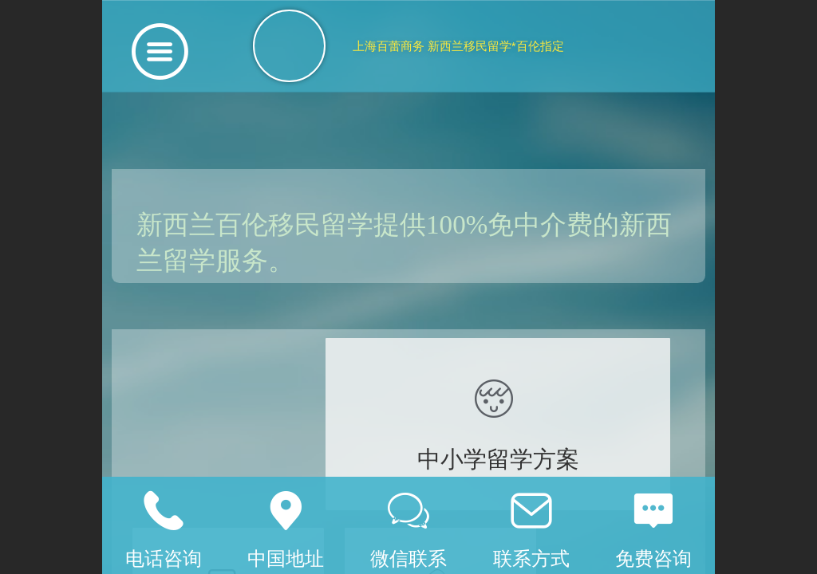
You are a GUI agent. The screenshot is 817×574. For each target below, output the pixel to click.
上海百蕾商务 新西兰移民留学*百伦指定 (458, 46)
